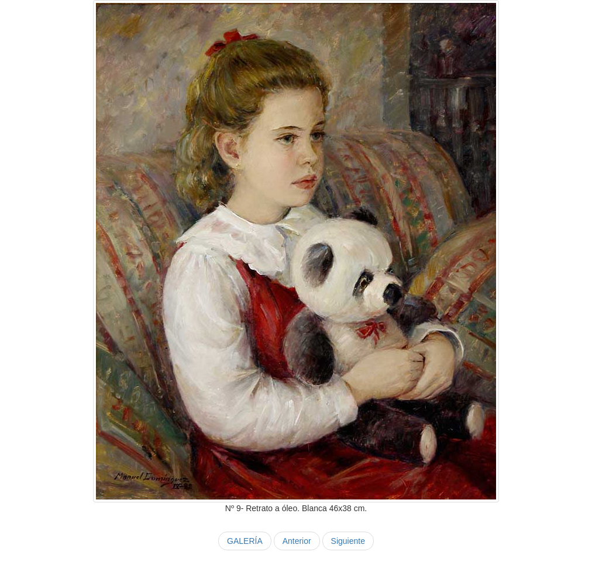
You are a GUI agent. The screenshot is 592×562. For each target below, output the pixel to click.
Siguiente (348, 541)
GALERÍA (245, 541)
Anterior (297, 541)
